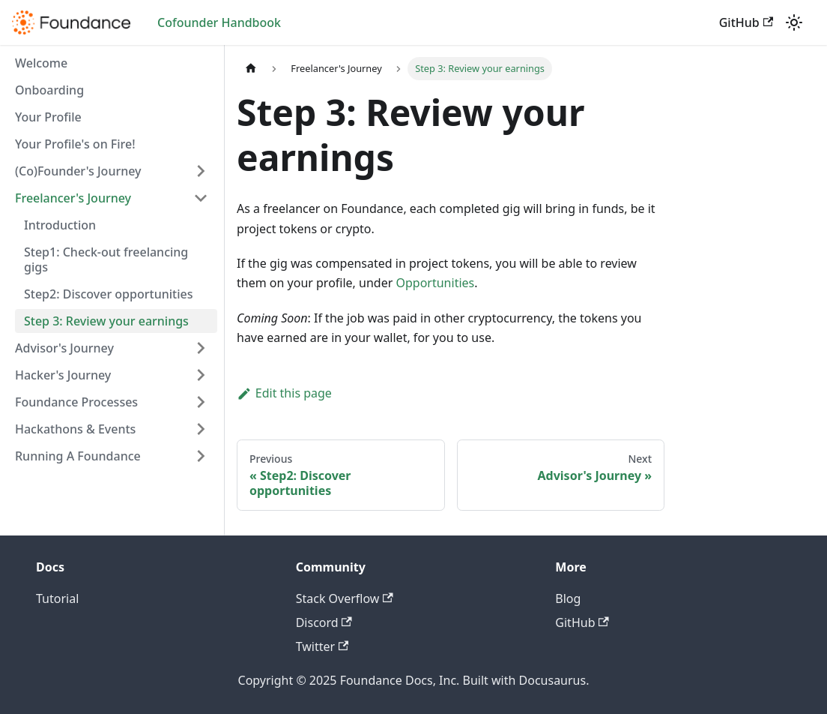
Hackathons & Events (75, 429)
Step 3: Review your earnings (106, 321)
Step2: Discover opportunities (108, 294)
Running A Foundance (78, 456)
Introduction (60, 225)
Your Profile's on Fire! (75, 144)
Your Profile (48, 117)
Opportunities (435, 282)
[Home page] (251, 68)
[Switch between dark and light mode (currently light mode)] (794, 22)
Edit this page (284, 393)
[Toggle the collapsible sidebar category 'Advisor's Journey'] (200, 348)
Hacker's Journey (63, 375)
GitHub (746, 22)
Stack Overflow (344, 598)
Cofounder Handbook (219, 22)
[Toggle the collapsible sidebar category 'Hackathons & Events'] (200, 429)
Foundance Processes (76, 402)
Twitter (322, 646)
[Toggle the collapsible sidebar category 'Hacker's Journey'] (200, 375)
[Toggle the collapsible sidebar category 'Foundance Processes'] (200, 402)
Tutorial (57, 598)
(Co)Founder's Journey (78, 171)
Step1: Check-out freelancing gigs (106, 259)
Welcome (41, 63)
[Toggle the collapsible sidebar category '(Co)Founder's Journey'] (200, 171)
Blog (568, 598)
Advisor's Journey (64, 348)
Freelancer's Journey (73, 198)
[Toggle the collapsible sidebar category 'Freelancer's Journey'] (200, 198)
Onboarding (49, 90)
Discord (324, 622)
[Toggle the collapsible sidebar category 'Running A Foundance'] (200, 456)
